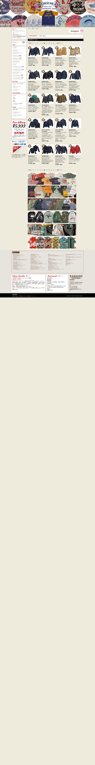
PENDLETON (53, 262)
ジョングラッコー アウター (60, 106)
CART (79, 26)
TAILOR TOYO (45, 105)
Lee (67, 265)
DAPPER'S (17, 267)
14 (53, 43)
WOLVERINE (70, 259)
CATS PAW (52, 265)
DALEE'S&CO (35, 254)
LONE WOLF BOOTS (55, 263)
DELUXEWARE (19, 269)
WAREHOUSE (31, 57)
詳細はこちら (15, 289)
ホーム (29, 28)
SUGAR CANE (53, 266)
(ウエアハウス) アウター (32, 59)
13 (51, 43)
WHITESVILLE (53, 267)
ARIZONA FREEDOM (38, 267)
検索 (23, 42)
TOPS (23, 26)
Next (93, 13)
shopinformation (15, 296)
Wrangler (70, 263)
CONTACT (63, 26)
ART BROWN (36, 261)
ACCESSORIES (39, 26)
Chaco (51, 258)
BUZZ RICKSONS (19, 265)
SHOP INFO (55, 26)
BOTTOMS (31, 26)
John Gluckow (58, 105)
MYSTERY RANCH (54, 259)
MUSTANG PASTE (37, 269)
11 (46, 43)
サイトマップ (34, 296)
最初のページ (31, 43)
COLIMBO (71, 156)
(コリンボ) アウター (72, 157)
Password (13, 33)
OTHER (47, 26)
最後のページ (59, 43)
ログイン (19, 36)
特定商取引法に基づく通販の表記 (25, 296)
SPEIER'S (34, 259)
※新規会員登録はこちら (16, 34)
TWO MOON (17, 263)
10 (44, 43)
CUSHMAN (17, 266)
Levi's (69, 262)
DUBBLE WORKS (37, 262)
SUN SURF (17, 262)
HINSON (34, 258)
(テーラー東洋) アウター (46, 106)
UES (68, 261)
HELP (71, 26)
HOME (15, 26)
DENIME (16, 258)
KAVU (50, 261)
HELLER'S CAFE (36, 266)
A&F (51, 254)
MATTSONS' (35, 255)
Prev (2, 13)
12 (49, 43)
